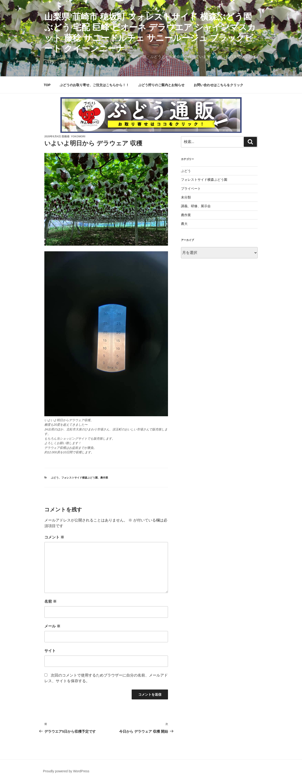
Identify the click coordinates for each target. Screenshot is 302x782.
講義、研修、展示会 (196, 206)
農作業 (104, 477)
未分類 (186, 197)
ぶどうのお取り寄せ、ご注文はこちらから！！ (94, 85)
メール (52, 626)
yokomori (78, 136)
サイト (50, 651)
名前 (50, 601)
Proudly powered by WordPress (66, 771)
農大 (184, 224)
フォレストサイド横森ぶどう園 (79, 477)
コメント (54, 537)
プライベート (191, 188)
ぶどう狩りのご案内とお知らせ (161, 85)
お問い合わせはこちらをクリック (218, 85)
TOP (47, 85)
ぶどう (55, 477)
